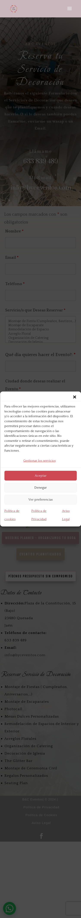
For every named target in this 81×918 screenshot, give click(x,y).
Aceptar (40, 475)
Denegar (40, 487)
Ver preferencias (40, 499)
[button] (74, 397)
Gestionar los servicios (39, 460)
